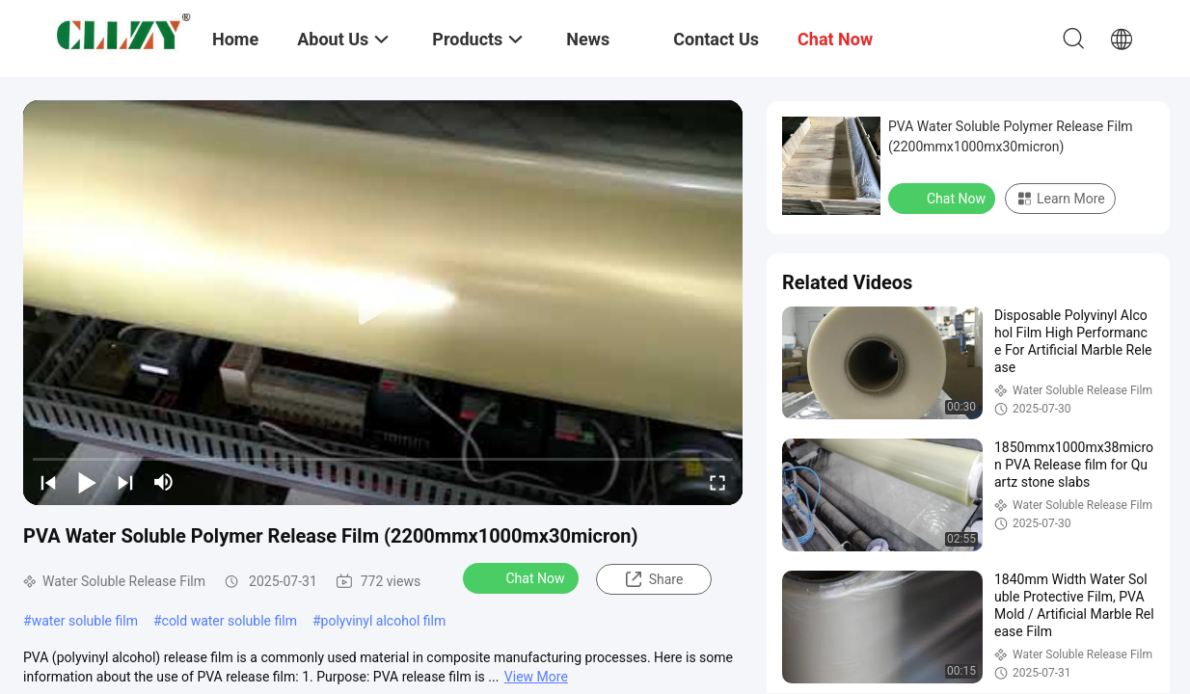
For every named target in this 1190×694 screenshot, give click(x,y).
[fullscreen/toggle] (717, 481)
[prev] (48, 481)
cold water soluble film (229, 620)
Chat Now (523, 577)
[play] (383, 303)
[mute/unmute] (164, 481)
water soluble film (85, 620)
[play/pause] (87, 481)
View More (536, 676)
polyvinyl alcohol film (383, 620)
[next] (125, 481)
